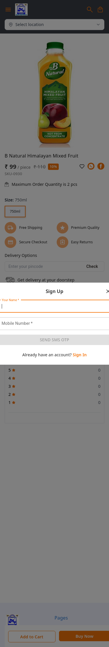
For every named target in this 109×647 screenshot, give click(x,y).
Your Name (10, 300)
